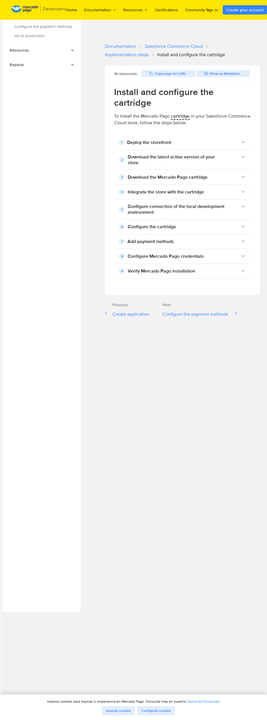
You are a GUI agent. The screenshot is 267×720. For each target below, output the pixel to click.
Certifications (166, 10)
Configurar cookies (156, 710)
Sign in (212, 10)
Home (71, 10)
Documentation (120, 46)
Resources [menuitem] (135, 10)
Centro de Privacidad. (203, 701)
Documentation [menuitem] (100, 10)
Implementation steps (127, 54)
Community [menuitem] (197, 10)
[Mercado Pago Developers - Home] (39, 10)
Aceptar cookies (118, 710)
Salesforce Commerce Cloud (174, 46)
